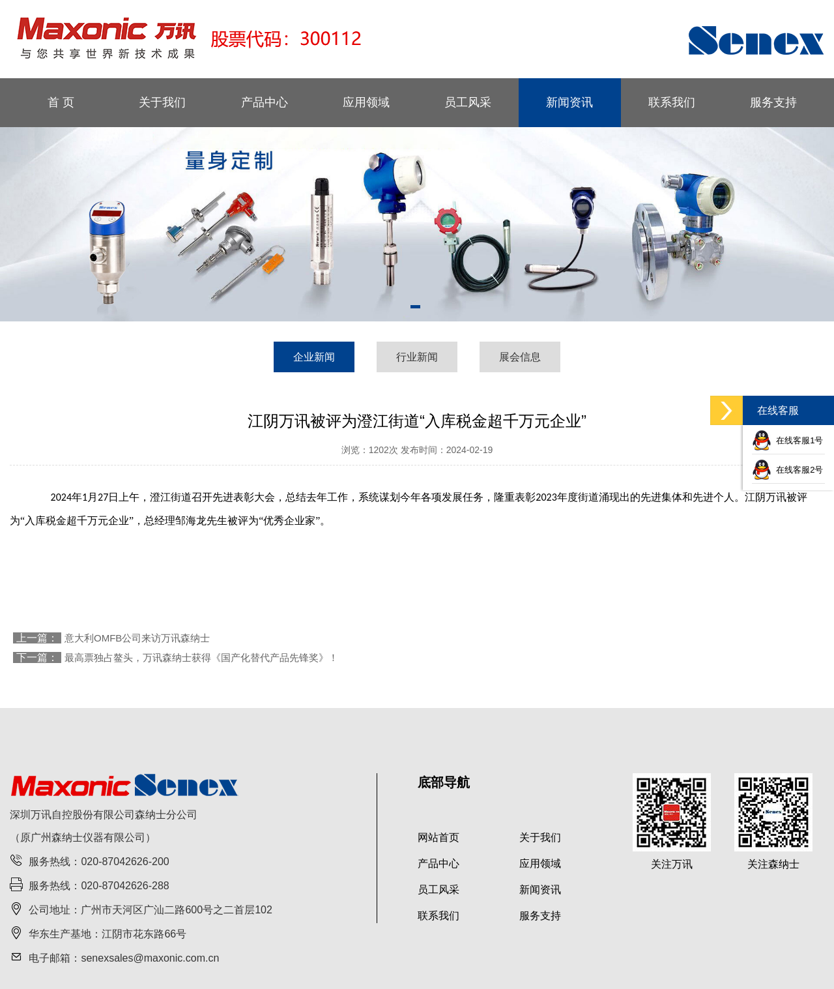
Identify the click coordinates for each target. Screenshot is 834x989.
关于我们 (162, 102)
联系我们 (671, 102)
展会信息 (520, 356)
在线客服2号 (787, 470)
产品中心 (264, 102)
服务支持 (773, 102)
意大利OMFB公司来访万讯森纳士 (137, 637)
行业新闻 (417, 356)
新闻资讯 (569, 102)
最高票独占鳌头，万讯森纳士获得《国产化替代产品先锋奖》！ (201, 657)
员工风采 (467, 102)
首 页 (61, 102)
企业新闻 (314, 356)
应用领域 (366, 102)
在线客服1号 (787, 440)
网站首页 (438, 837)
